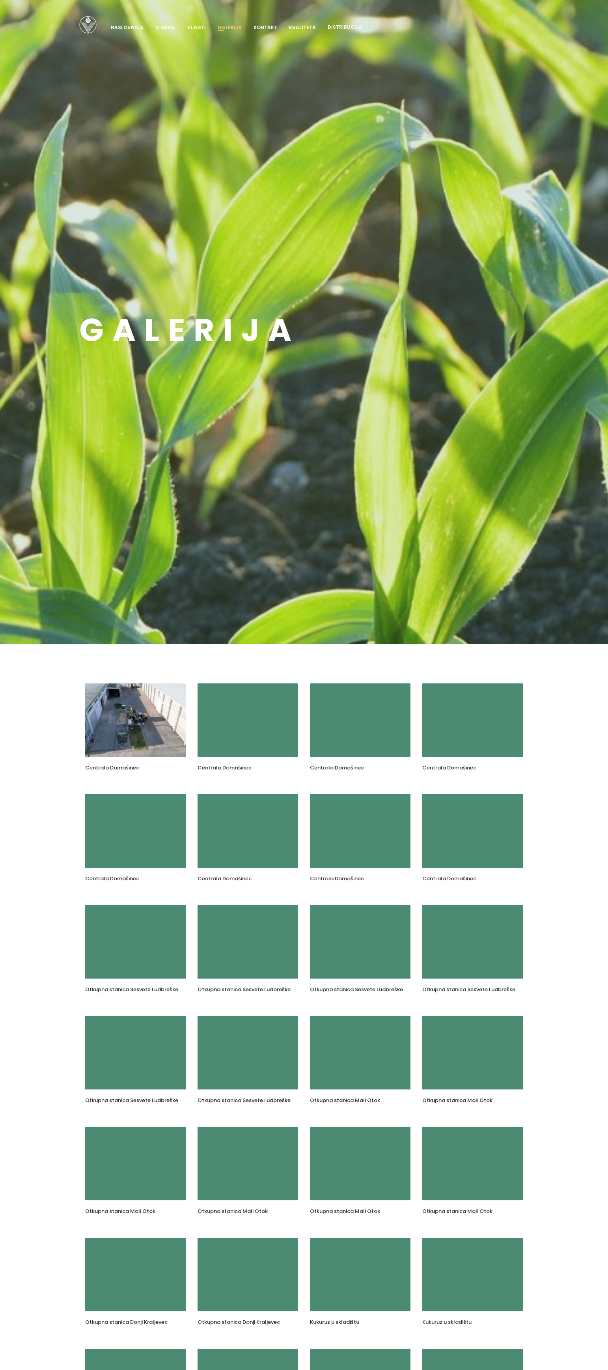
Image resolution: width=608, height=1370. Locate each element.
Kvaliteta (302, 27)
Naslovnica (127, 27)
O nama (165, 27)
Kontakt (265, 27)
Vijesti (196, 27)
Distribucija (345, 27)
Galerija (230, 27)
